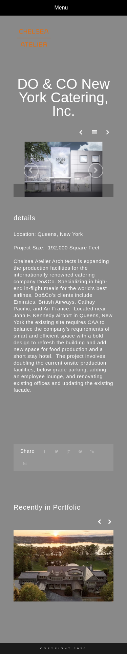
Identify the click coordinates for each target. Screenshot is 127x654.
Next (95, 170)
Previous (31, 170)
